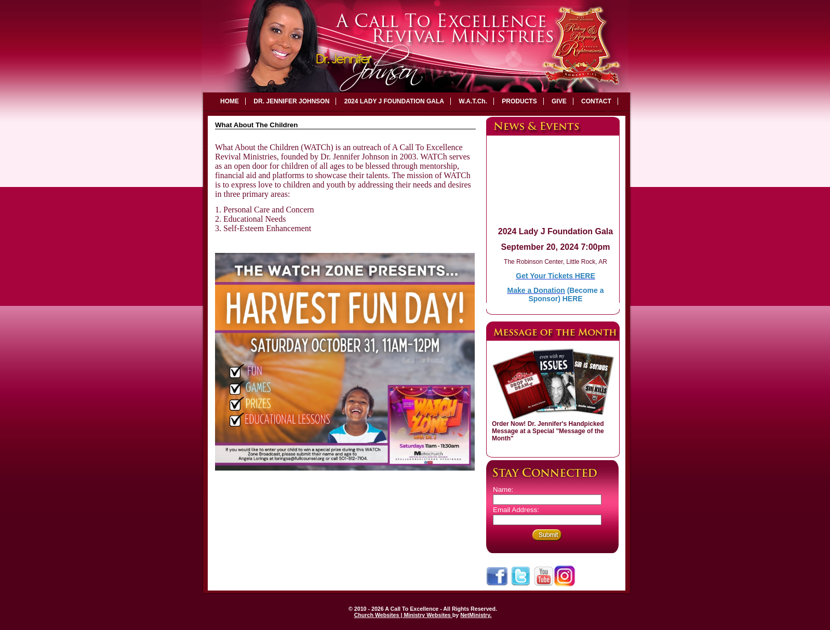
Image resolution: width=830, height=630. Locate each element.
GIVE (559, 101)
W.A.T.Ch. (473, 101)
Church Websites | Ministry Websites (403, 615)
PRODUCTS (519, 101)
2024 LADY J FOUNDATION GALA (394, 101)
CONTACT (596, 101)
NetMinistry (475, 615)
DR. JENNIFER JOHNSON (291, 101)
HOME (229, 101)
